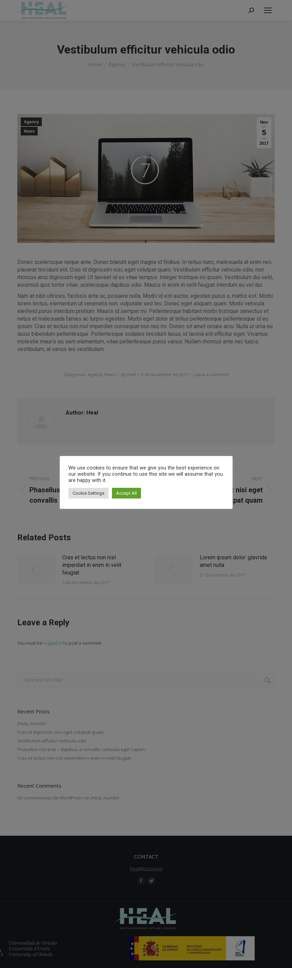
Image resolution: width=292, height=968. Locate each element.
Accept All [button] (126, 493)
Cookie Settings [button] (88, 493)
